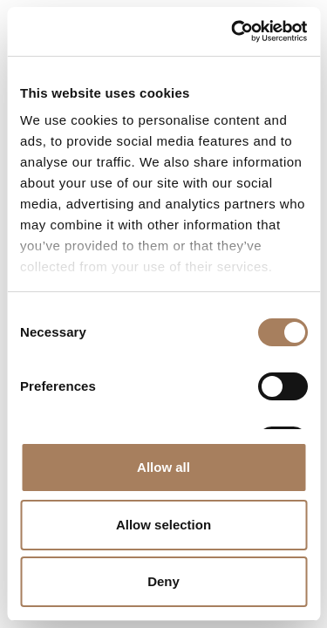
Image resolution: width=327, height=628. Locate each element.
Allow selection (163, 524)
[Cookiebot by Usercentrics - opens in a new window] (233, 31)
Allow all (163, 467)
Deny (163, 581)
